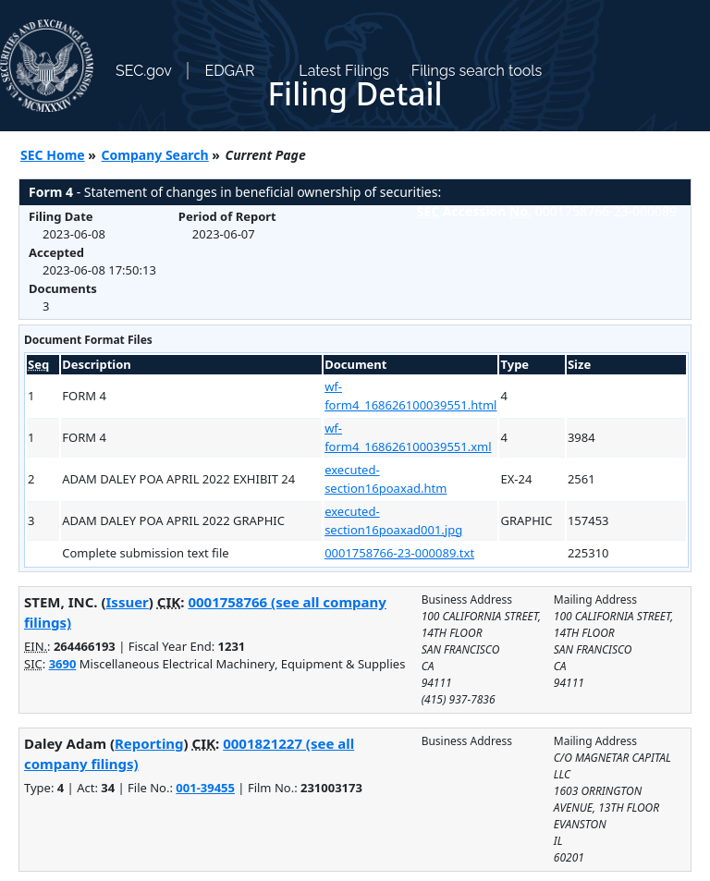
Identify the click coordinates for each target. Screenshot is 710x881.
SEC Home (52, 155)
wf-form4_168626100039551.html (410, 395)
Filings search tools (477, 71)
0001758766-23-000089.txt (399, 553)
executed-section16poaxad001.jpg (393, 520)
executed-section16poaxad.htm (385, 478)
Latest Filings (343, 71)
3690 (63, 663)
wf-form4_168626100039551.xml (407, 437)
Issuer (127, 602)
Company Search (155, 155)
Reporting (149, 743)
